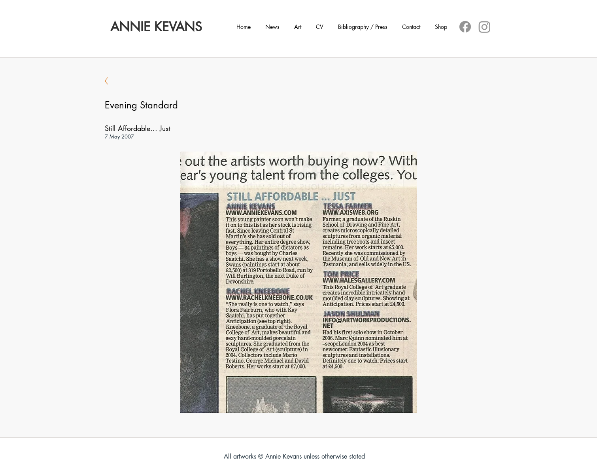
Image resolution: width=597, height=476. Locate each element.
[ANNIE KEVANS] (156, 27)
